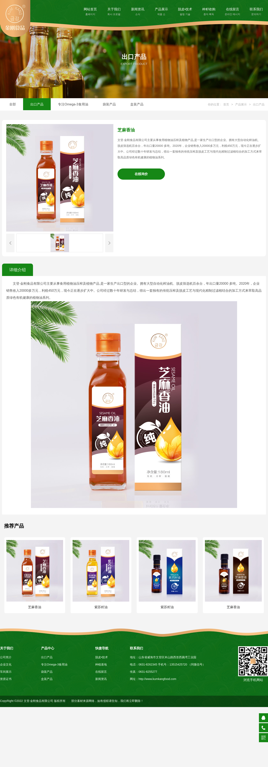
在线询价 (141, 174)
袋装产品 (109, 104)
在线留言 (232, 11)
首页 (226, 104)
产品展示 (161, 11)
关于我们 (114, 11)
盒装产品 (136, 104)
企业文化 (6, 664)
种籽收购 (209, 11)
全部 (12, 104)
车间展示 (6, 671)
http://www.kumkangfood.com (157, 679)
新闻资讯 (137, 11)
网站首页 (90, 11)
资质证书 (6, 679)
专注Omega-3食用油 (73, 104)
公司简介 (6, 657)
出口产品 (36, 104)
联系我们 (256, 11)
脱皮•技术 (185, 11)
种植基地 (101, 664)
